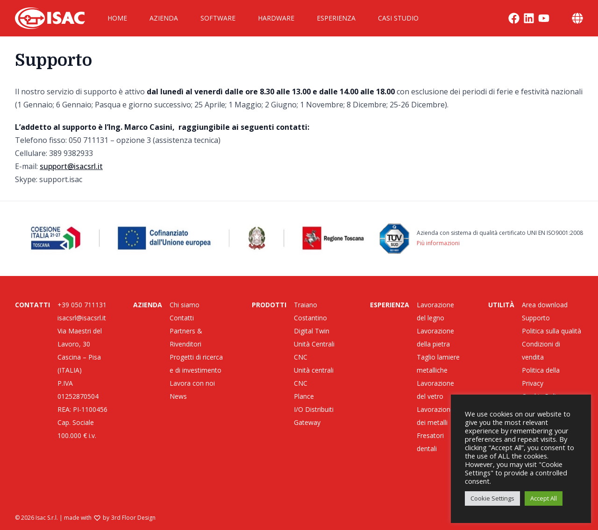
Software (217, 18)
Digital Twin (311, 330)
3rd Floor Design (133, 518)
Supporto (536, 317)
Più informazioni (438, 243)
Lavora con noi (192, 383)
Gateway (307, 422)
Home (117, 18)
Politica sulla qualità (551, 330)
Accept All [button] (543, 498)
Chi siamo (184, 304)
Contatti (182, 317)
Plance (304, 396)
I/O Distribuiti (314, 409)
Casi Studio (398, 18)
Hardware (276, 18)
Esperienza (336, 18)
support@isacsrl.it (71, 166)
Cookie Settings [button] (492, 498)
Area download (545, 304)
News (178, 396)
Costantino (310, 317)
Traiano (305, 304)
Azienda (164, 18)
